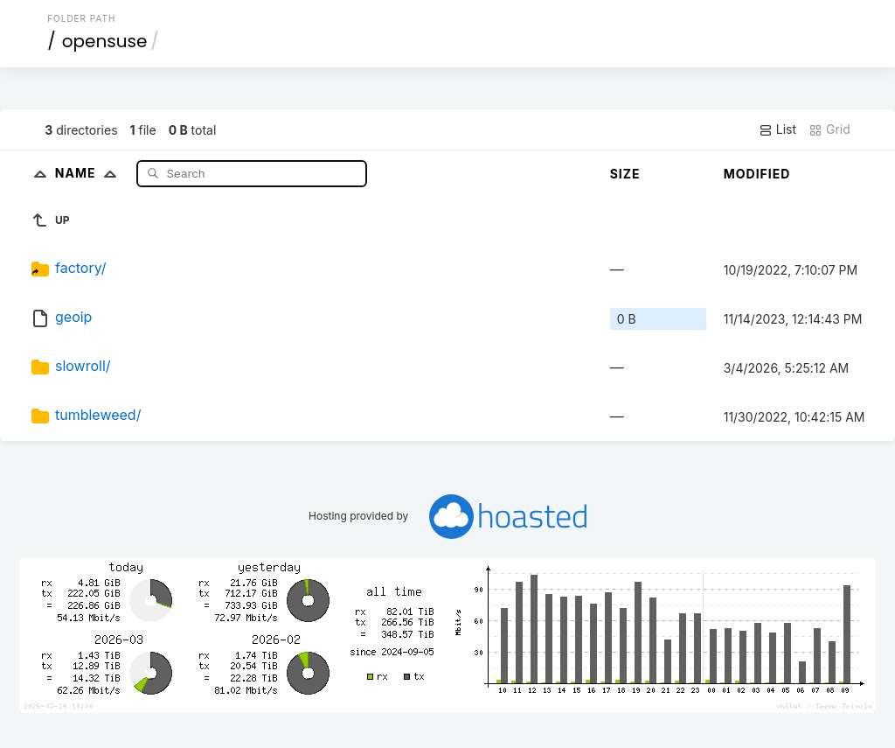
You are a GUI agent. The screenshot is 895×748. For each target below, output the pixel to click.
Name (89, 172)
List (777, 129)
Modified (757, 173)
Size (625, 173)
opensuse (105, 41)
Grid (829, 129)
